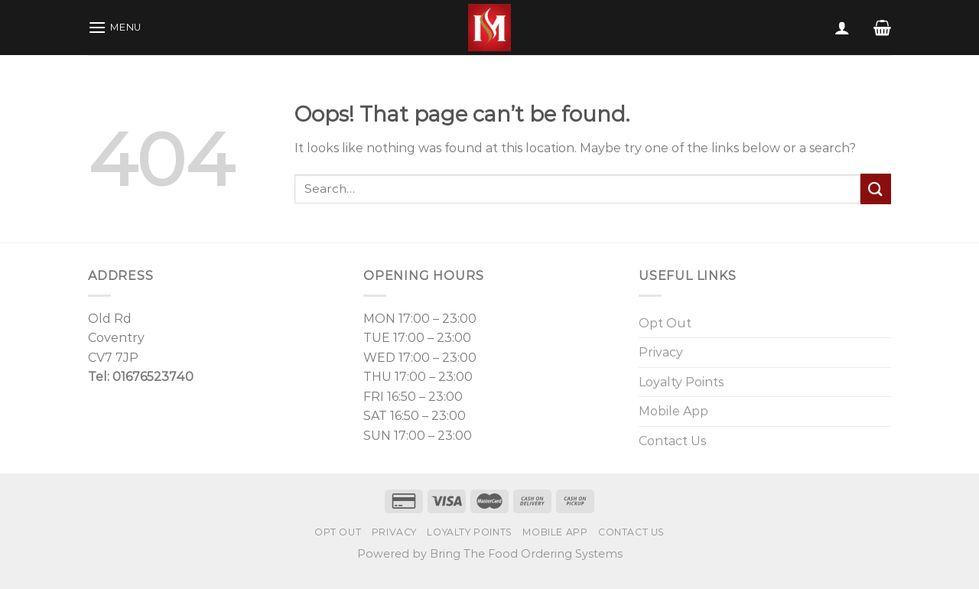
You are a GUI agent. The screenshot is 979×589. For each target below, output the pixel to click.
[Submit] (875, 188)
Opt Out (665, 323)
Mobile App (673, 411)
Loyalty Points (681, 382)
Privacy (661, 352)
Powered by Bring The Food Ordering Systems (490, 554)
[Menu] (114, 27)
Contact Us (672, 441)
